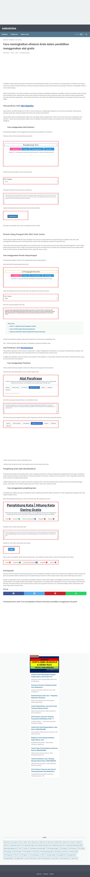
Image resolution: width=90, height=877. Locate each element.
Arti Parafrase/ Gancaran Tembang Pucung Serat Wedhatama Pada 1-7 (75, 105)
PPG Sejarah (76, 311)
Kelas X (84, 256)
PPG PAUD (69, 305)
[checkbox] (33, 128)
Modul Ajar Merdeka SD (72, 279)
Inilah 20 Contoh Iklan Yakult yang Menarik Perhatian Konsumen (27, 340)
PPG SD (68, 311)
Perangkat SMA (70, 321)
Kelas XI (68, 259)
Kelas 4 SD (77, 253)
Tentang (45, 685)
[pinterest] (38, 617)
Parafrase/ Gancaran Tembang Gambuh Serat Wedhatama (74, 67)
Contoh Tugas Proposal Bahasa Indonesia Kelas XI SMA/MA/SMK (75, 147)
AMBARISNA (10, 26)
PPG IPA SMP (79, 295)
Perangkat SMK (81, 321)
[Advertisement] (45, 12)
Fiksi (82, 246)
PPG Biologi (82, 288)
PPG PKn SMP (70, 308)
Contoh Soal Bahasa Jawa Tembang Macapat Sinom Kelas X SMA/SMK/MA (75, 159)
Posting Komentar (25, 51)
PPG (82, 279)
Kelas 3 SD (69, 253)
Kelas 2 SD (77, 249)
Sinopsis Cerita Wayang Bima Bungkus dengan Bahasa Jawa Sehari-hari (76, 55)
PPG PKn (76, 305)
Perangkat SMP (70, 324)
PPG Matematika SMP (72, 301)
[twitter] (24, 617)
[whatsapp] (52, 617)
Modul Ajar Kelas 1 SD (72, 262)
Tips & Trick (69, 337)
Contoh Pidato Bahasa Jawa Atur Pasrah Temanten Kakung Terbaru (75, 92)
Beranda (6, 31)
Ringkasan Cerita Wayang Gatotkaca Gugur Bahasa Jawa (75, 132)
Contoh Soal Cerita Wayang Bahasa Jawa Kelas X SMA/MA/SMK (75, 118)
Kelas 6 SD (77, 256)
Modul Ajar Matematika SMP (74, 275)
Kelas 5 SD (69, 256)
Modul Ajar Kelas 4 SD (72, 269)
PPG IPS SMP (70, 298)
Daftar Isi (39, 685)
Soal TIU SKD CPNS (71, 327)
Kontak (52, 685)
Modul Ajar (26, 31)
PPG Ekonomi (70, 292)
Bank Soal (69, 246)
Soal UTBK (69, 334)
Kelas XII (75, 259)
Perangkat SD (81, 318)
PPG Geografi (70, 295)
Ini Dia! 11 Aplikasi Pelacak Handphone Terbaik (23, 334)
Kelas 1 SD (69, 249)
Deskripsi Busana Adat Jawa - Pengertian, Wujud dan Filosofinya (76, 80)
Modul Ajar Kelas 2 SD (72, 266)
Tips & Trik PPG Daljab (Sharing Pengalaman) (22, 337)
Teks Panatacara (78, 334)
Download (15, 31)
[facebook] (10, 617)
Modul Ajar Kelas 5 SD (72, 272)
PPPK (79, 314)
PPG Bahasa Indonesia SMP (74, 285)
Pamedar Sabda (70, 318)
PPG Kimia (78, 298)
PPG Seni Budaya (71, 314)
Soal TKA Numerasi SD (72, 330)
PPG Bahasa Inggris (71, 288)
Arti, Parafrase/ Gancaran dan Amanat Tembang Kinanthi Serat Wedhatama (75, 172)
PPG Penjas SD (80, 308)
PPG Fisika (79, 292)
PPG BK (68, 282)
